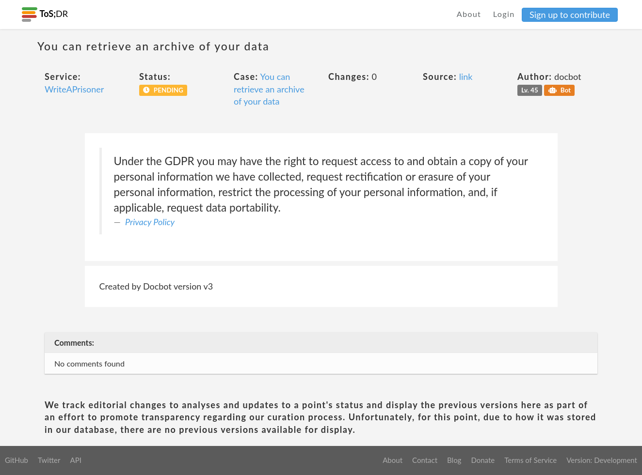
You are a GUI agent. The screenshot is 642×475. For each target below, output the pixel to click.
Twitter (49, 460)
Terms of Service (530, 460)
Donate (483, 460)
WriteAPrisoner (74, 89)
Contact (424, 460)
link (466, 76)
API (75, 460)
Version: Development (601, 460)
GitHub (16, 460)
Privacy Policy (150, 221)
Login (504, 13)
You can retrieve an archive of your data (269, 89)
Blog (454, 460)
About (469, 13)
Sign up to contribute (570, 14)
